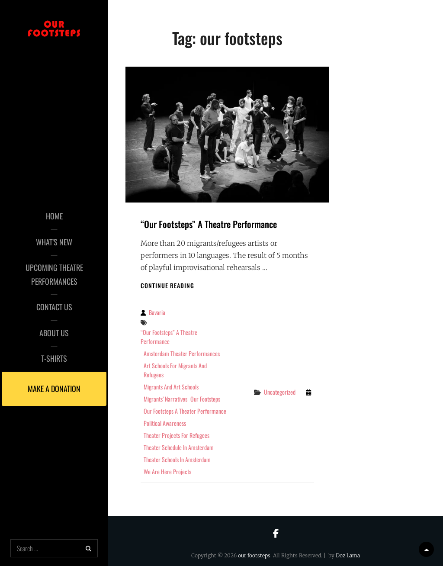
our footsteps (205, 398)
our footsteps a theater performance (185, 410)
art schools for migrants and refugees (175, 370)
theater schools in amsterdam (177, 459)
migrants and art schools (171, 386)
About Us (54, 332)
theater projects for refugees (176, 435)
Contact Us (54, 306)
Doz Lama (348, 555)
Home (54, 216)
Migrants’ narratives (165, 398)
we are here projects (167, 471)
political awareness (165, 423)
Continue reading (167, 285)
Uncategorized (279, 391)
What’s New (54, 242)
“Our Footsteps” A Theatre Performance (209, 224)
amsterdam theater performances (182, 353)
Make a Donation (54, 388)
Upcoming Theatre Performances (54, 274)
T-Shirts (54, 358)
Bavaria (157, 312)
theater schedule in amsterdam (179, 447)
